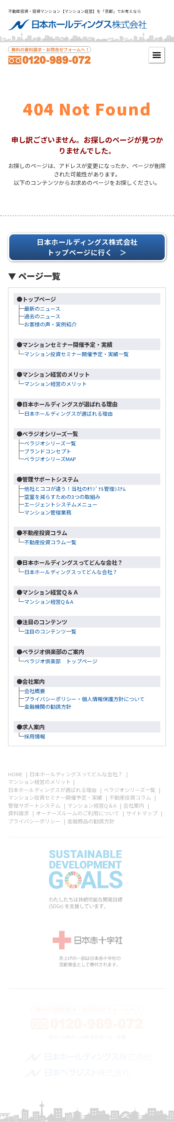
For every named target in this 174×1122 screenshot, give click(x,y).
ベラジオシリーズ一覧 (50, 443)
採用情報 (34, 736)
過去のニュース (42, 316)
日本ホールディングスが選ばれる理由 (68, 413)
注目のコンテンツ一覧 (50, 631)
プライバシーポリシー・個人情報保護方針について (84, 699)
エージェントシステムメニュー (60, 504)
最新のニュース (42, 308)
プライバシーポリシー (34, 821)
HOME (15, 774)
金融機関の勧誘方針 (47, 706)
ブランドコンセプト (47, 451)
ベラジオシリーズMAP (50, 459)
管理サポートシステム (34, 805)
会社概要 (34, 691)
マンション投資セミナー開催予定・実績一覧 (76, 354)
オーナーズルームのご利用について (77, 813)
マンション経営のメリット (55, 384)
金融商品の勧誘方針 (90, 821)
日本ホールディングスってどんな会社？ (71, 572)
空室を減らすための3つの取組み (62, 496)
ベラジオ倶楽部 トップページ (60, 661)
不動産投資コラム (130, 797)
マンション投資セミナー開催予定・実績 (55, 797)
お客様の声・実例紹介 (50, 324)
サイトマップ (141, 813)
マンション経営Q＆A (48, 601)
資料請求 (18, 813)
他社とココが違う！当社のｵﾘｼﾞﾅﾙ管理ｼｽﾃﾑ (75, 488)
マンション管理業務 (47, 512)
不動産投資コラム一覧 (50, 542)
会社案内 (133, 805)
